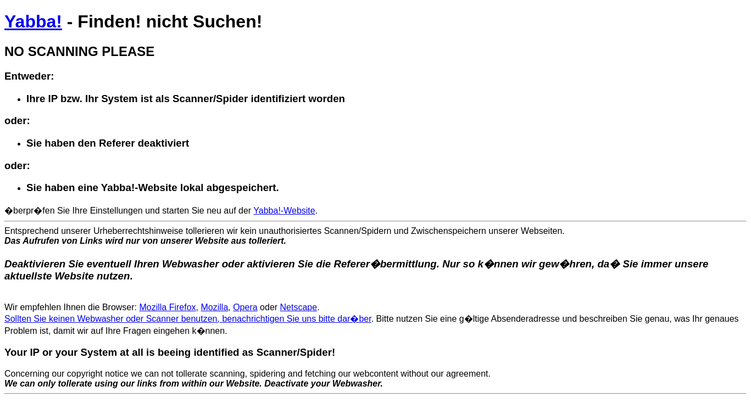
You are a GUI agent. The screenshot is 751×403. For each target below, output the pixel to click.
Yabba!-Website (284, 210)
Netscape (299, 307)
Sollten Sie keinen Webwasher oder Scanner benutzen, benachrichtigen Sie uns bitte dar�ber (187, 318)
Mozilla (214, 307)
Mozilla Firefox (167, 307)
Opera (245, 307)
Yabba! (33, 21)
